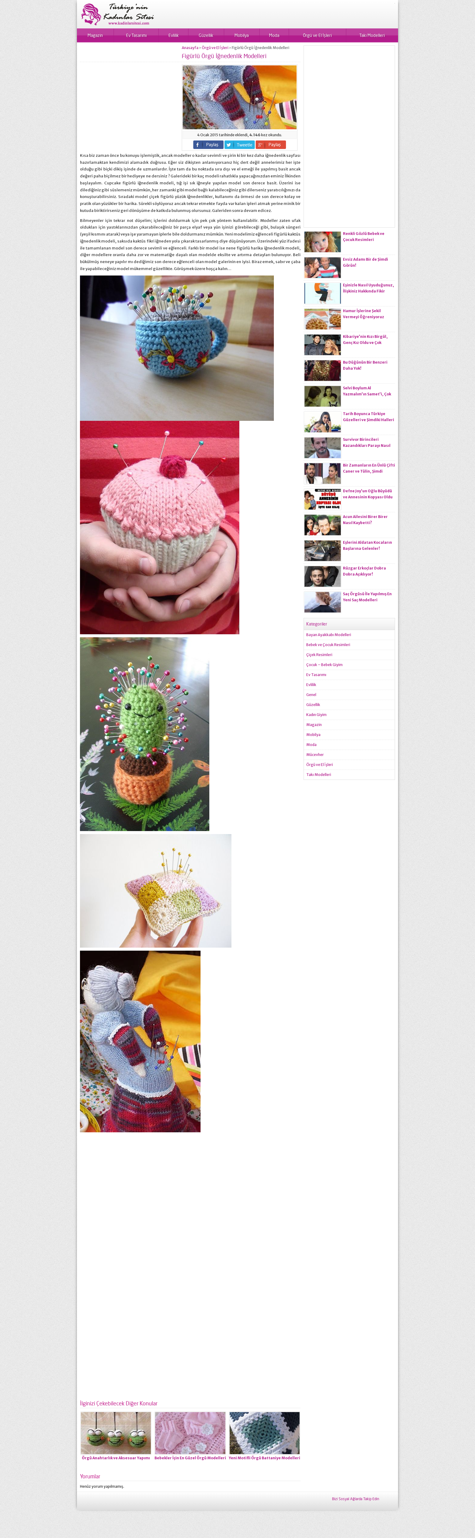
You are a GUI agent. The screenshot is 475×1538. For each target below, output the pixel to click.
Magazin (95, 35)
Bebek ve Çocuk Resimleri (328, 644)
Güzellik (206, 35)
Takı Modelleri (372, 35)
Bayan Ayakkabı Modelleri (328, 634)
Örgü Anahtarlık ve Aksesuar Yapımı (116, 1458)
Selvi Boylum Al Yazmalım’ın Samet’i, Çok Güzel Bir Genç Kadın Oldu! (368, 394)
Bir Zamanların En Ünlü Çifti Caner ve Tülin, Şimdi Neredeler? (369, 471)
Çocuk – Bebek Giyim (324, 664)
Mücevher (315, 754)
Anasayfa (190, 47)
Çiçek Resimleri (319, 654)
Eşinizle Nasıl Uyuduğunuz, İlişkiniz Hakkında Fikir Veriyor (368, 291)
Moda (274, 35)
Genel (311, 694)
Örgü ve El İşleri (317, 35)
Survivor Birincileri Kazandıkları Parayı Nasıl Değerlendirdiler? (366, 445)
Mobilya (241, 35)
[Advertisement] (131, 87)
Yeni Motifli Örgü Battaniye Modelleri (264, 1458)
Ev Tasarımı (136, 35)
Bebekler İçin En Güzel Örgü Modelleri (190, 1458)
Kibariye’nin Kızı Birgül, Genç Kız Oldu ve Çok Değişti (365, 342)
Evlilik (173, 35)
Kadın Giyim (316, 714)
